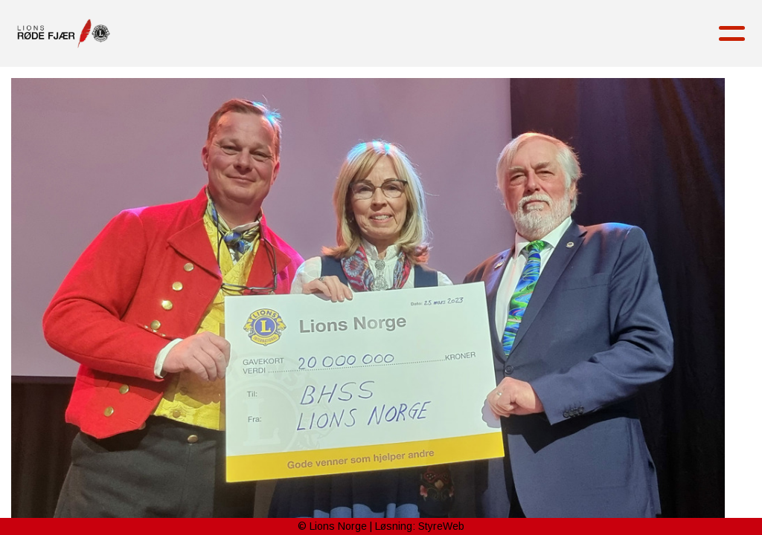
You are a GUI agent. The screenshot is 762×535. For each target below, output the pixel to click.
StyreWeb (441, 526)
